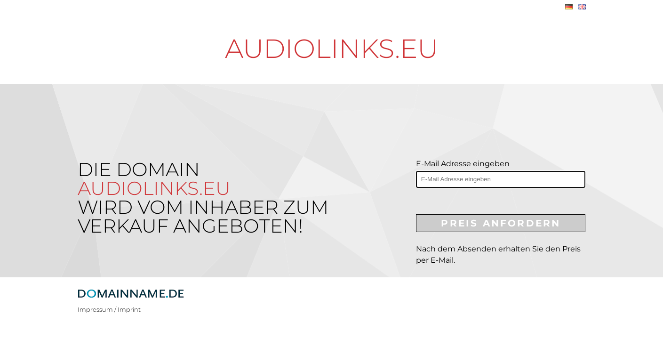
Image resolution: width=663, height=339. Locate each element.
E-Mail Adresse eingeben (463, 163)
